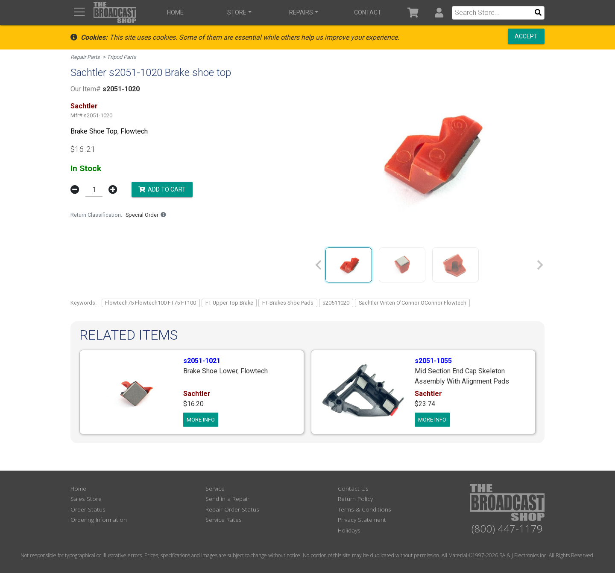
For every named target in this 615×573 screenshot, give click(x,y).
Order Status (87, 509)
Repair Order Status (232, 509)
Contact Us (353, 488)
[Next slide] (539, 265)
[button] (439, 12)
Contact (367, 12)
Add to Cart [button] (162, 189)
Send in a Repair (227, 498)
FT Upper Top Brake (229, 303)
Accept (526, 36)
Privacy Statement (362, 519)
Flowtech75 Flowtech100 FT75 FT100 (150, 303)
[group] (348, 265)
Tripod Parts (121, 57)
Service (215, 488)
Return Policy (355, 498)
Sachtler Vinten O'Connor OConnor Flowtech (412, 303)
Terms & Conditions (364, 509)
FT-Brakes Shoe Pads (287, 303)
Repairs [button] (301, 12)
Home (175, 12)
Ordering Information (98, 519)
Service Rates (223, 519)
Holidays (349, 530)
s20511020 (335, 303)
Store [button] (236, 12)
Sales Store (86, 498)
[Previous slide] (319, 265)
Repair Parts (85, 57)
